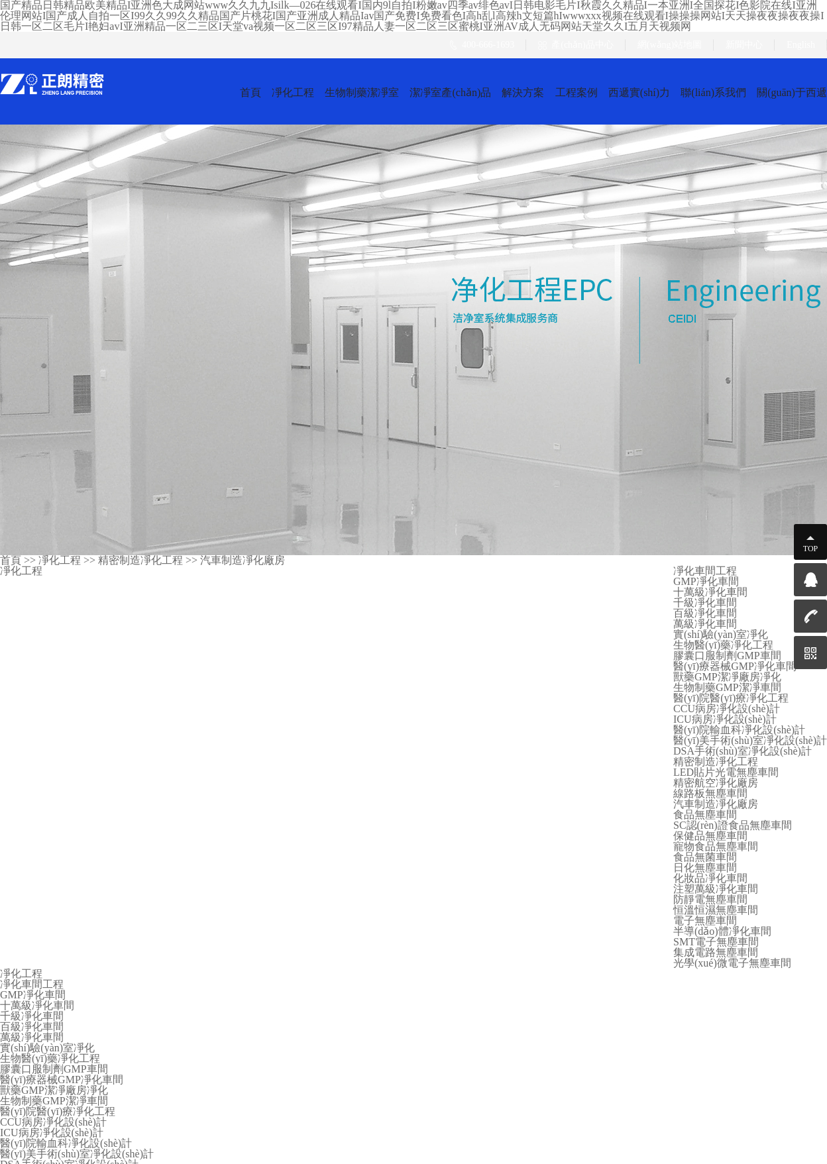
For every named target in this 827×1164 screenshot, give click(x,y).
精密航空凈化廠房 (715, 782)
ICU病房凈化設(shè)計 (725, 719)
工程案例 (576, 92)
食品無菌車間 (705, 857)
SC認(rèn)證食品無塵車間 (732, 825)
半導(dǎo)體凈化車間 (722, 931)
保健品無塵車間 (710, 835)
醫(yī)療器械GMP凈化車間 (735, 666)
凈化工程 (293, 92)
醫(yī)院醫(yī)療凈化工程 (731, 698)
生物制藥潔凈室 (362, 92)
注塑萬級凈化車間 (715, 888)
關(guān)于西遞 (792, 92)
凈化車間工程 (705, 570)
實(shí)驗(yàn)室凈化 (720, 634)
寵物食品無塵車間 (715, 846)
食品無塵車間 (705, 814)
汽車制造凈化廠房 (242, 560)
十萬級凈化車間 (710, 592)
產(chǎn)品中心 (582, 45)
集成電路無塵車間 (715, 952)
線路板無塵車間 (710, 793)
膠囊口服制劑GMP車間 (727, 655)
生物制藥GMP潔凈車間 (727, 687)
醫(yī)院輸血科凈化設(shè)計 (739, 729)
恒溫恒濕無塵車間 (715, 910)
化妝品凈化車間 (710, 878)
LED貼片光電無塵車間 (726, 772)
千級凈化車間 (705, 602)
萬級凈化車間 (705, 623)
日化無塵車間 (705, 867)
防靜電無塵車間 (710, 899)
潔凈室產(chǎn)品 (450, 92)
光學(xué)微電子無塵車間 (732, 963)
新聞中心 (744, 45)
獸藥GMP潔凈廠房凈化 (727, 676)
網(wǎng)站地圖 (669, 45)
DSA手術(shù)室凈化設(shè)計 (742, 751)
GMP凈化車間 (706, 581)
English (801, 45)
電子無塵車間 (705, 920)
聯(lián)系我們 (713, 92)
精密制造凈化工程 (140, 560)
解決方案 (523, 92)
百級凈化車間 (705, 613)
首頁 (250, 92)
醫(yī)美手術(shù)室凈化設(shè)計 (750, 740)
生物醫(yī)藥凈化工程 (723, 645)
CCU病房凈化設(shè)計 (726, 708)
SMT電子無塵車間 (716, 941)
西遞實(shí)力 (639, 92)
